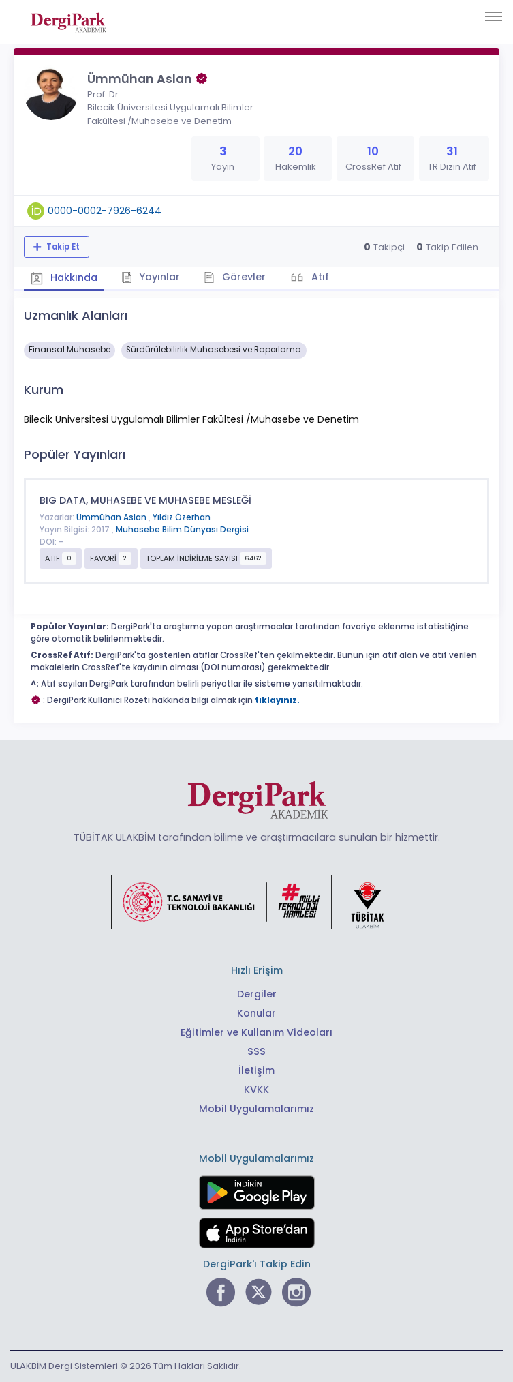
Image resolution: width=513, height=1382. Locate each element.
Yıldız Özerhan (182, 517)
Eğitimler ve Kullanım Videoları (256, 1032)
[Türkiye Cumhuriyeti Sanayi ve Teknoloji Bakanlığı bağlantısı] (256, 901)
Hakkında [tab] (64, 277)
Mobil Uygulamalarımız (256, 1108)
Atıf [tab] (319, 277)
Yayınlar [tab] (151, 277)
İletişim (256, 1070)
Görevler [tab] (235, 277)
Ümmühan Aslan (112, 517)
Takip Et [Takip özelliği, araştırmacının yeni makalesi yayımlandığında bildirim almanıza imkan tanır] (62, 246)
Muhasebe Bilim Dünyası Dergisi (182, 529)
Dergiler (257, 994)
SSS (256, 1051)
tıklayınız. (277, 700)
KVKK (256, 1089)
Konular (256, 1013)
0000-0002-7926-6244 (104, 210)
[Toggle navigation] (493, 16)
